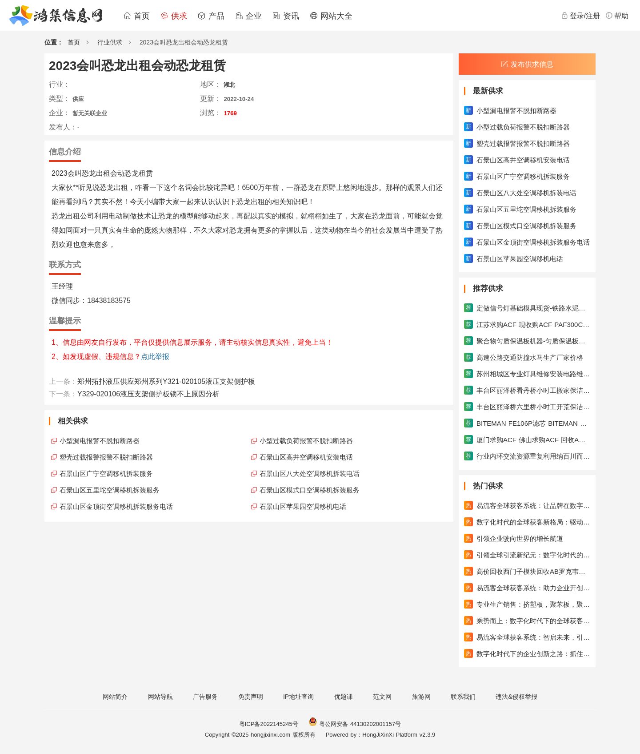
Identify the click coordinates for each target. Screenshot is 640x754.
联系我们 (463, 696)
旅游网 (421, 696)
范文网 (382, 696)
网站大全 (331, 16)
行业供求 (109, 42)
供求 (173, 16)
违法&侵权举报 (516, 696)
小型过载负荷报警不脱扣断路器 (306, 440)
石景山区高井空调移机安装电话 (306, 457)
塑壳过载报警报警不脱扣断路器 (106, 457)
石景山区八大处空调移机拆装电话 (310, 473)
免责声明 (250, 696)
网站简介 (115, 696)
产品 (211, 16)
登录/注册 (580, 15)
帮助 (616, 15)
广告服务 (205, 696)
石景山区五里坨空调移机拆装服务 (110, 490)
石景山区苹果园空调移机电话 (303, 506)
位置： (53, 42)
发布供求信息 (527, 64)
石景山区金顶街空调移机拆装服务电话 (116, 506)
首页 (136, 16)
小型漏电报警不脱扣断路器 (100, 440)
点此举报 (155, 356)
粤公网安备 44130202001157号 (354, 724)
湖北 (229, 84)
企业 (248, 16)
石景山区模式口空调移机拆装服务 (310, 490)
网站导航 (160, 696)
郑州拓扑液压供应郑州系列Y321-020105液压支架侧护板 (166, 381)
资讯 (285, 16)
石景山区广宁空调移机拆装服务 (106, 473)
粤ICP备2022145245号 (268, 724)
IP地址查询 (298, 696)
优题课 (343, 696)
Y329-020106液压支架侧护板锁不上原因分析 (148, 394)
